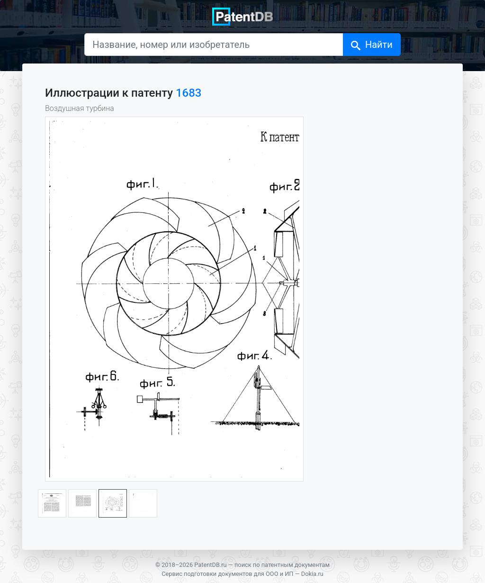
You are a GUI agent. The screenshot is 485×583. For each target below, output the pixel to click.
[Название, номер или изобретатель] (213, 44)
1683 (189, 93)
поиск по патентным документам (282, 564)
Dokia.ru (312, 573)
